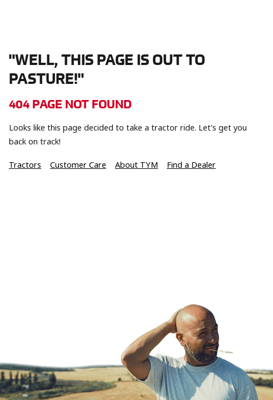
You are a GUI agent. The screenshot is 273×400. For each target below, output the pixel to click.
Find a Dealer (191, 165)
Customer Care (78, 165)
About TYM (136, 165)
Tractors (25, 165)
